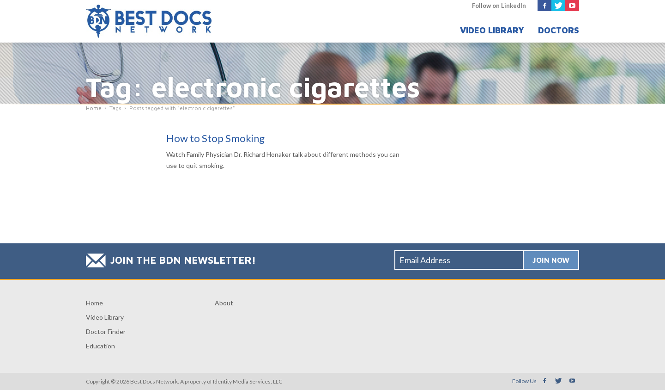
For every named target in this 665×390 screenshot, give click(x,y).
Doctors (558, 30)
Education (100, 346)
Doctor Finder (106, 331)
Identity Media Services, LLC (247, 381)
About (224, 303)
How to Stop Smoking (215, 138)
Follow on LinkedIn (499, 5)
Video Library (492, 30)
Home (94, 303)
